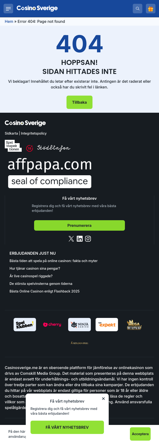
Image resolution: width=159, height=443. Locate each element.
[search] (137, 8)
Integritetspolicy (34, 133)
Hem (9, 21)
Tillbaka (79, 102)
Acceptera (140, 434)
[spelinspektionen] (13, 146)
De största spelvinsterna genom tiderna (41, 284)
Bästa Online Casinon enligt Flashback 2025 (45, 291)
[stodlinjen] (53, 150)
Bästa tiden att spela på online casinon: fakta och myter (53, 261)
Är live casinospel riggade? (31, 276)
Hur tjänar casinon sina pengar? (35, 268)
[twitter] (71, 238)
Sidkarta (11, 133)
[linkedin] (80, 238)
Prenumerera (79, 225)
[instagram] (88, 238)
